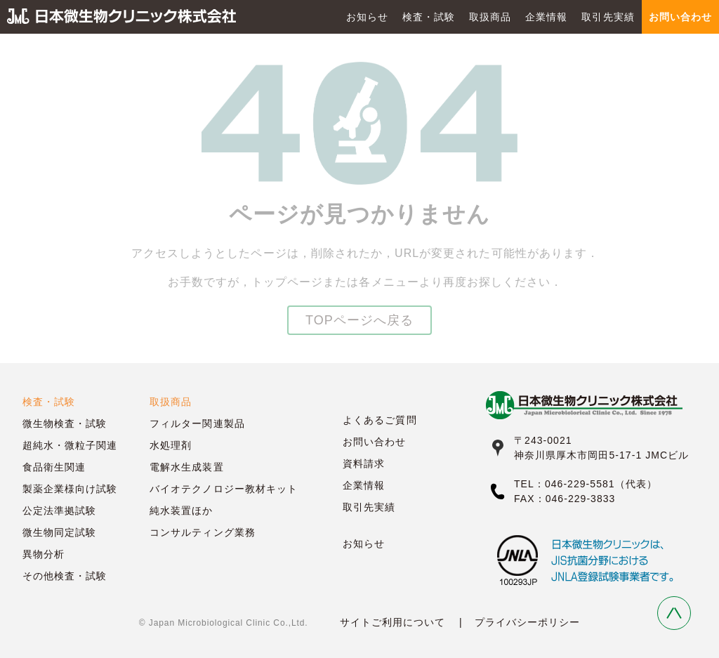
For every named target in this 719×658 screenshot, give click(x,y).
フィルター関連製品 (197, 423)
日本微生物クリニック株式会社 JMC (121, 16)
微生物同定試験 (59, 532)
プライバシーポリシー (528, 622)
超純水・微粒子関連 (69, 445)
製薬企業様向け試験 (69, 488)
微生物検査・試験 (64, 423)
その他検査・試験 (64, 575)
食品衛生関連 (54, 467)
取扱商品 (490, 16)
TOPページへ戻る (359, 320)
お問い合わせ (374, 441)
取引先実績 (607, 16)
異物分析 (43, 554)
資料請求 (364, 463)
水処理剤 (171, 445)
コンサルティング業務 (203, 532)
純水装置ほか (181, 510)
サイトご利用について (393, 622)
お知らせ (367, 16)
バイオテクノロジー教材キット (224, 488)
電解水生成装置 (186, 467)
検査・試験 (428, 16)
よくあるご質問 (379, 420)
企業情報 (546, 16)
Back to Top (674, 613)
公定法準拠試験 (59, 510)
